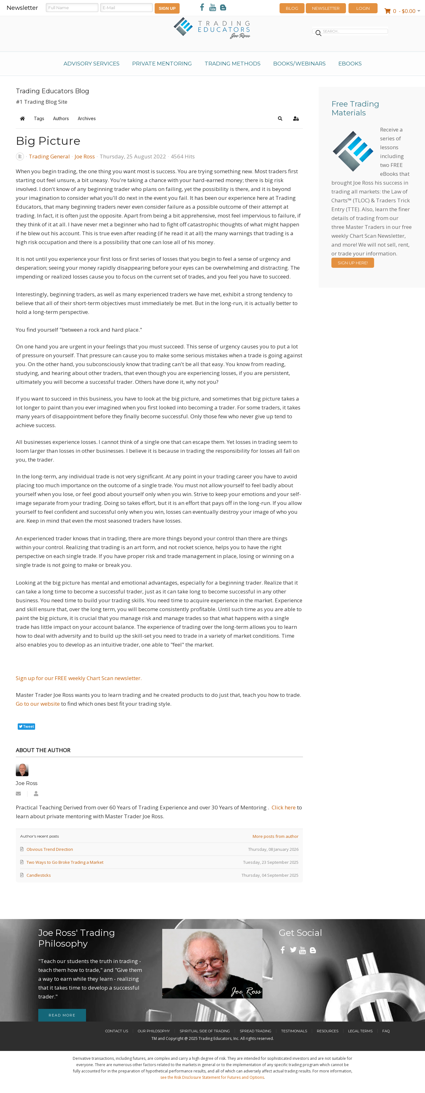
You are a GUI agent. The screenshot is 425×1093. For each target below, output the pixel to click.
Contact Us (116, 1031)
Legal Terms (360, 1031)
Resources (327, 1031)
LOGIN (363, 8)
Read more (62, 1015)
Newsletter (326, 8)
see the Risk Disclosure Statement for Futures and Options (212, 1077)
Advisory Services (92, 63)
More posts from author (276, 836)
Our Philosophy (154, 1031)
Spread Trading (255, 1031)
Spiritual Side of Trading (205, 1031)
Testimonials (294, 1031)
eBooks (350, 63)
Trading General (49, 156)
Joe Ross (85, 156)
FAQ (386, 1031)
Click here (284, 807)
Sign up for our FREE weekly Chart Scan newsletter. (79, 678)
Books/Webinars (299, 63)
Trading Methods (233, 63)
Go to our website (38, 703)
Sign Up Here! (353, 262)
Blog (292, 8)
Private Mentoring (162, 63)
